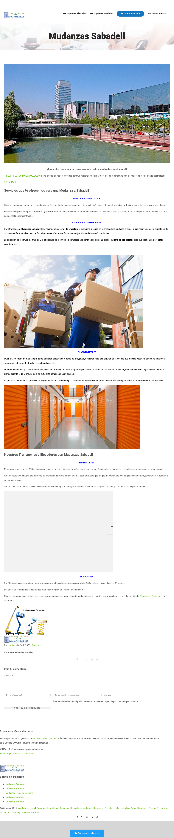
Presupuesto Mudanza (87, 833)
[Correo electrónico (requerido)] (76, 698)
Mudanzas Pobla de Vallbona (19, 796)
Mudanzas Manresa (9, 816)
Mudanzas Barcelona (104, 811)
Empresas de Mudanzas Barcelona (52, 811)
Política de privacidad (23, 757)
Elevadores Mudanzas (81, 811)
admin (11, 645)
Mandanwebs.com (26, 811)
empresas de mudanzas (44, 741)
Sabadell (36, 645)
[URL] (124, 698)
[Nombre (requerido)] (27, 698)
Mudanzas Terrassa (30, 816)
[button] (10, 182)
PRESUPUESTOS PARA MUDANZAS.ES (24, 176)
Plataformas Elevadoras (150, 596)
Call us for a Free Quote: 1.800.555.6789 (21, 4)
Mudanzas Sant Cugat (126, 811)
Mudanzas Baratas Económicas (153, 811)
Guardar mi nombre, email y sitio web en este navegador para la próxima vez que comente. (95, 704)
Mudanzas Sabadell (14, 805)
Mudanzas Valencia (14, 800)
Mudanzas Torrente (14, 792)
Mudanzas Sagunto (14, 787)
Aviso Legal (5, 757)
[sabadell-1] (87, 113)
